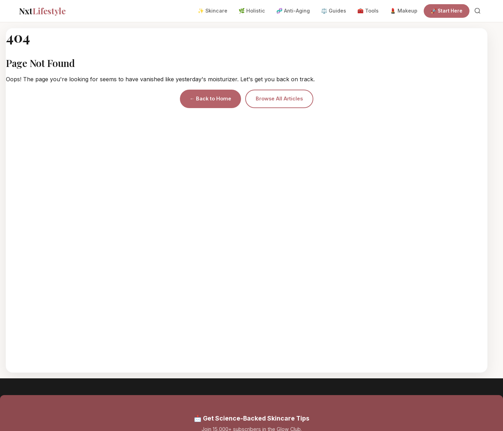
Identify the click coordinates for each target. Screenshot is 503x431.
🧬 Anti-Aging (293, 11)
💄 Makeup (403, 11)
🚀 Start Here (446, 11)
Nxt (42, 10)
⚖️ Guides (333, 11)
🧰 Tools (368, 11)
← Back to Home (210, 98)
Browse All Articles (279, 98)
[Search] (477, 10)
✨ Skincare (212, 11)
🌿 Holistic (252, 11)
